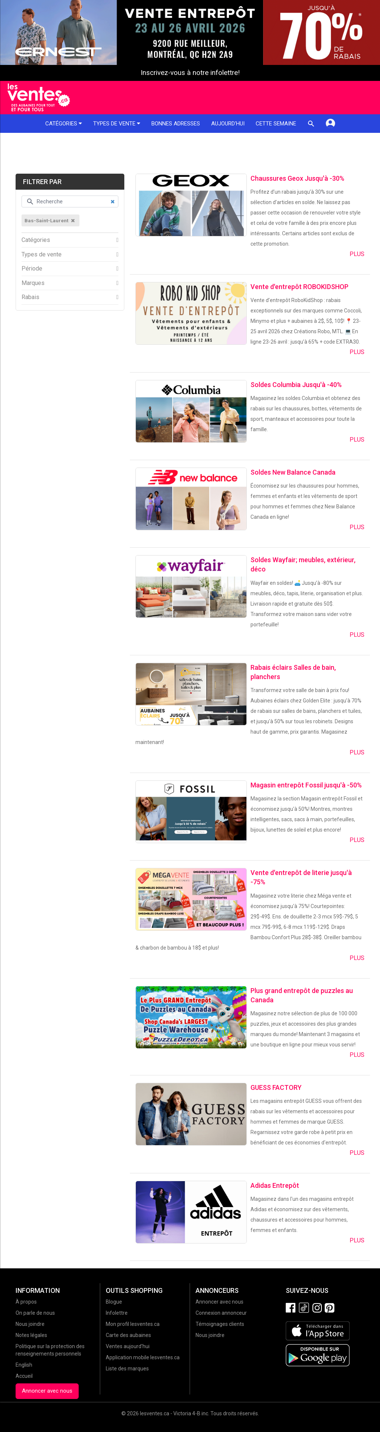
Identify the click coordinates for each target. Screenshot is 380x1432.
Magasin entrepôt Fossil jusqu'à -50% (306, 785)
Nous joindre (30, 1324)
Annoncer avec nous (47, 1390)
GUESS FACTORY (276, 1087)
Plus (357, 254)
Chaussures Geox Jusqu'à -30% (297, 178)
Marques (33, 283)
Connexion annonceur (221, 1313)
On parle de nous (35, 1313)
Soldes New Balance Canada (292, 472)
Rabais (30, 297)
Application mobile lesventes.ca (143, 1357)
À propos (26, 1302)
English (24, 1365)
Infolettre (117, 1313)
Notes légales (31, 1335)
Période (32, 268)
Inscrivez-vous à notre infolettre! (190, 73)
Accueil (24, 1376)
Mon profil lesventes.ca (133, 1324)
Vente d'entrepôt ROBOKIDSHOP (299, 287)
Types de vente (116, 123)
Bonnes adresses (175, 123)
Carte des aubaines (128, 1335)
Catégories (63, 123)
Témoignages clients (220, 1324)
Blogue (114, 1302)
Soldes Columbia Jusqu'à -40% (296, 385)
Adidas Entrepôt (274, 1185)
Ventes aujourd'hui (128, 1346)
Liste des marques (127, 1369)
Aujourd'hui (228, 123)
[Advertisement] (190, 153)
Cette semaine (276, 123)
